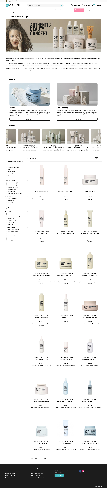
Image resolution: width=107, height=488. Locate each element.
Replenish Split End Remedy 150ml (90, 233)
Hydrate (12, 108)
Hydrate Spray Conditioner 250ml (65, 401)
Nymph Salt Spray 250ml (41, 359)
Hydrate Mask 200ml (41, 443)
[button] (53, 75)
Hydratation (11, 207)
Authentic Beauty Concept (15, 161)
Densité (10, 205)
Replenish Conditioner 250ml (89, 275)
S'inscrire (59, 475)
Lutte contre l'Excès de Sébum (16, 209)
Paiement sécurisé (10, 475)
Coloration (40, 10)
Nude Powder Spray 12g (66, 359)
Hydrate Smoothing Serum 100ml (90, 401)
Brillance (11, 202)
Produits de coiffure (29, 10)
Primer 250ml (65, 317)
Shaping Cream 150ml (41, 233)
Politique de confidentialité (36, 473)
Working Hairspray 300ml (41, 191)
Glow (10, 176)
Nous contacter (9, 477)
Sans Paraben (12, 218)
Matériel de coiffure (57, 10)
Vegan (10, 224)
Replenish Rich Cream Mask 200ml (41, 275)
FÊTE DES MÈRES (79, 10)
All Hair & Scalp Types (14, 167)
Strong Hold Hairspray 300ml (65, 191)
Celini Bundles (69, 10)
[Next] (100, 158)
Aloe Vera (11, 214)
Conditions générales (35, 475)
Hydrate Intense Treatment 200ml (90, 443)
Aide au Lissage (12, 198)
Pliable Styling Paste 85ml (90, 317)
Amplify (10, 169)
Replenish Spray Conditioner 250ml (66, 233)
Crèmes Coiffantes (13, 231)
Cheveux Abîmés (13, 183)
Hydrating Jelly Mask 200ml (41, 401)
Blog (88, 10)
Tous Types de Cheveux (15, 193)
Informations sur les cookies (37, 477)
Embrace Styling (62, 108)
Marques (19, 10)
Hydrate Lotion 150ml (65, 443)
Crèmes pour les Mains (14, 233)
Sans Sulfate (12, 222)
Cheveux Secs (12, 191)
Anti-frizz (11, 200)
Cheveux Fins (12, 189)
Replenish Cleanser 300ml (41, 317)
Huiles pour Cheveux (13, 238)
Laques (10, 240)
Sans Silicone (12, 220)
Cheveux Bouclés (12, 185)
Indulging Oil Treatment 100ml (90, 359)
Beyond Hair (11, 171)
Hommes (47, 10)
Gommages (11, 236)
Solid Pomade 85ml (90, 191)
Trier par (34, 158)
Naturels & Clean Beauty (14, 216)
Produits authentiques (35, 480)
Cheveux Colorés (13, 187)
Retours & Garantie (10, 471)
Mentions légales (34, 471)
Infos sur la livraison (10, 473)
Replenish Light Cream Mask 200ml (66, 275)
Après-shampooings (13, 229)
